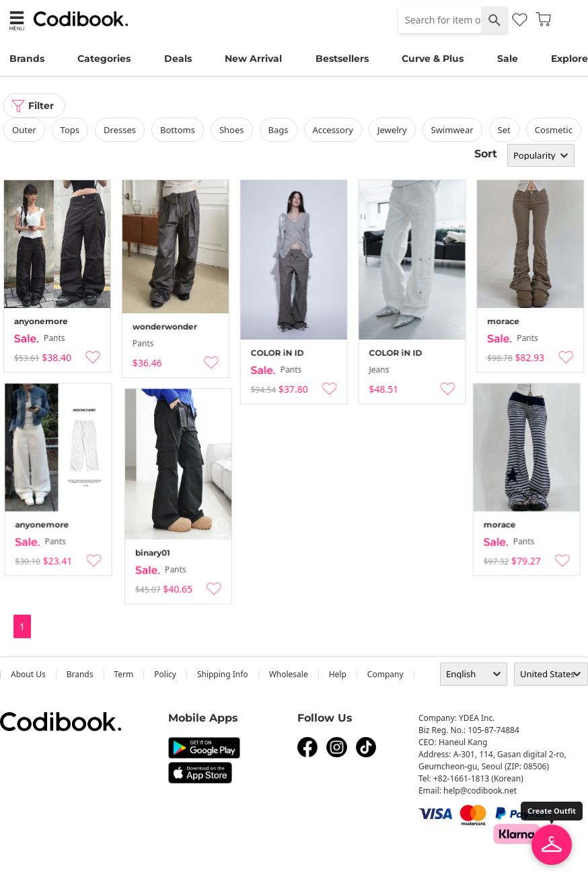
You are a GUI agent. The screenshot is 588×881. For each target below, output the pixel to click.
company (385, 674)
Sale (507, 58)
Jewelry (392, 130)
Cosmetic (554, 130)
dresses (120, 130)
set (504, 130)
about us (28, 674)
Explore (569, 58)
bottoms (177, 130)
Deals (178, 58)
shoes (231, 130)
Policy (165, 674)
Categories (104, 58)
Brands (26, 58)
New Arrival (253, 58)
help (337, 674)
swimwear (452, 130)
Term (124, 674)
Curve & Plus (433, 58)
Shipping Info (222, 674)
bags (278, 130)
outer (24, 130)
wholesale (288, 674)
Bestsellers (342, 58)
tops (70, 130)
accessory (333, 130)
